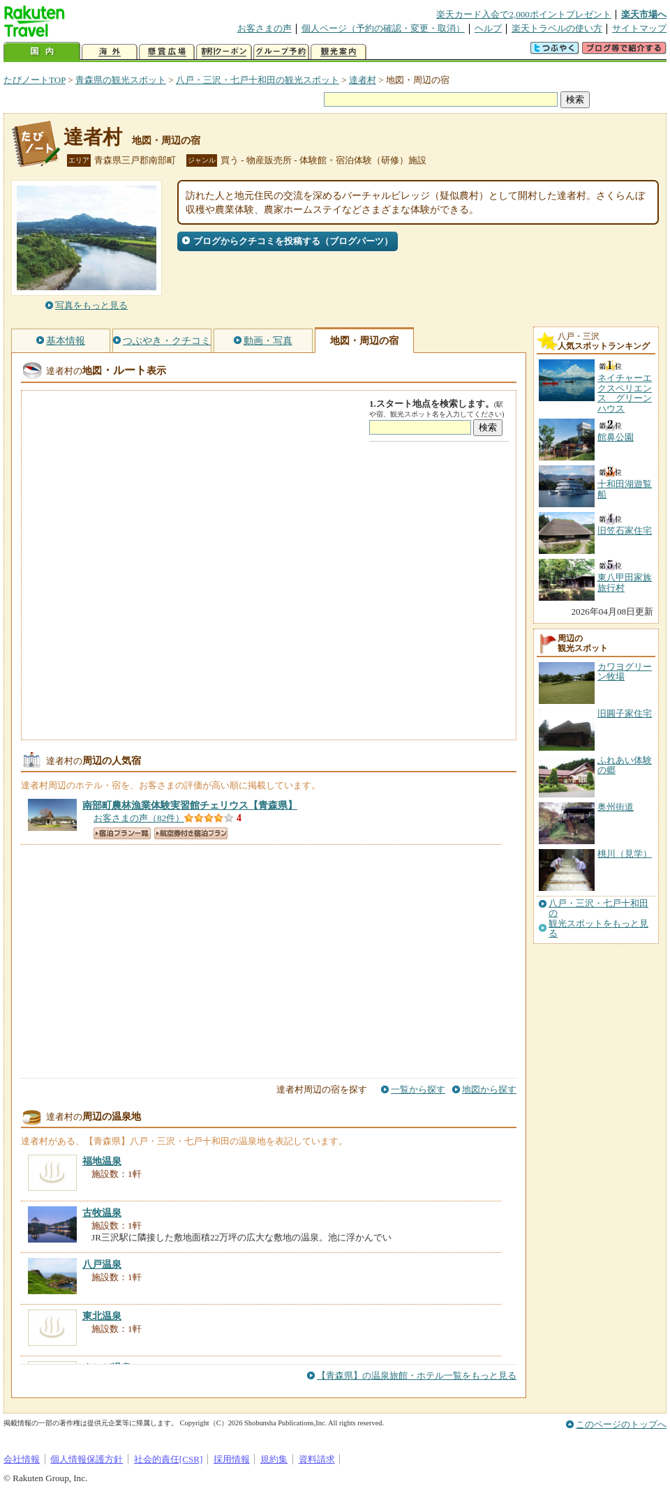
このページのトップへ (621, 1424)
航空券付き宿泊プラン (191, 833)
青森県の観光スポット (120, 80)
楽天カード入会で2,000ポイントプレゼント (523, 14)
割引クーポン (224, 52)
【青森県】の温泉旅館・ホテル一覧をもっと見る (416, 1375)
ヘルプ (488, 28)
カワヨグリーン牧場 (624, 671)
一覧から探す (418, 1089)
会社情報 (21, 1459)
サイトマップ (639, 28)
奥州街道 (615, 807)
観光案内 (338, 52)
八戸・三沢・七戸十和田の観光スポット (257, 80)
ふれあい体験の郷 (624, 765)
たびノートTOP (34, 80)
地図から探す (489, 1089)
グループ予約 (281, 52)
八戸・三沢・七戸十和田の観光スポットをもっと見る (598, 918)
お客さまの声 (264, 28)
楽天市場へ (644, 14)
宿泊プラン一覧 (122, 833)
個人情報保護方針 (86, 1459)
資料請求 (317, 1459)
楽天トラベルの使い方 (557, 28)
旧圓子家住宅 (624, 713)
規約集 (274, 1459)
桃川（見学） (624, 853)
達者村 (362, 80)
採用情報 (232, 1459)
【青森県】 (189, 805)
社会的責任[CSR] (168, 1459)
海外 (109, 52)
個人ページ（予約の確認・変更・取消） (383, 28)
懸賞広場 (167, 52)
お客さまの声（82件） (139, 818)
